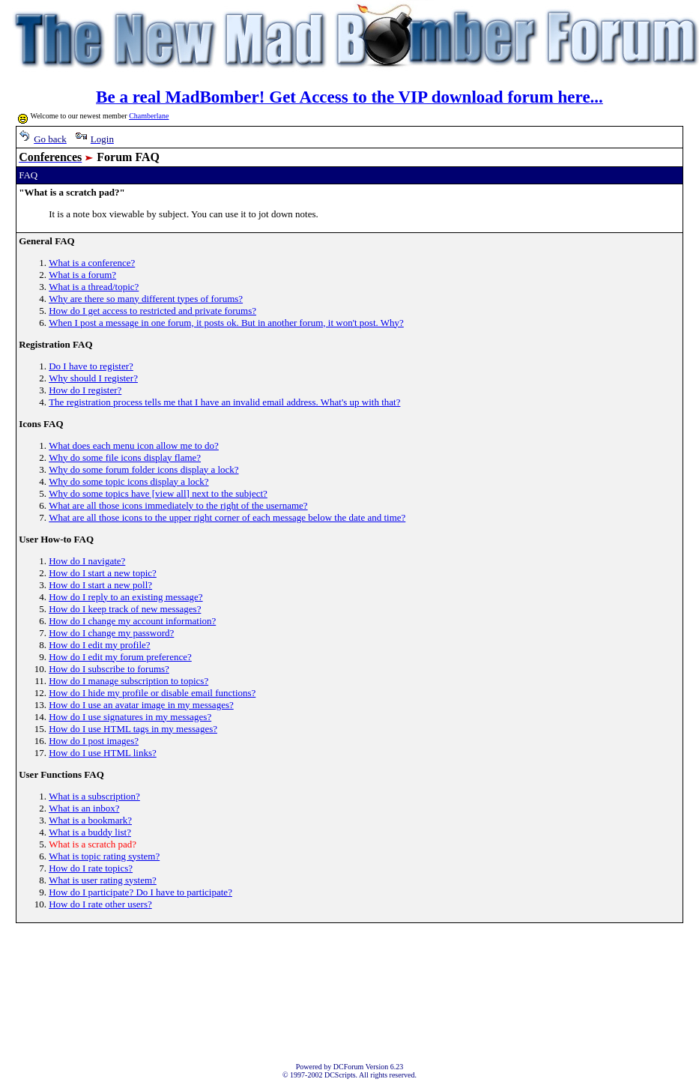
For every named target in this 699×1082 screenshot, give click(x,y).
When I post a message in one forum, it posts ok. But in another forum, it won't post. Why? (226, 322)
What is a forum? (82, 274)
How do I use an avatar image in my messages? (141, 704)
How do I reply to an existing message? (125, 596)
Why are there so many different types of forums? (146, 298)
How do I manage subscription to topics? (128, 680)
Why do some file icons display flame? (125, 457)
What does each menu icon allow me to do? (134, 445)
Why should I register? (93, 378)
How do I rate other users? (100, 904)
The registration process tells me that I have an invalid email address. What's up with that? (224, 402)
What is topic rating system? (104, 856)
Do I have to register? (91, 366)
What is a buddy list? (90, 832)
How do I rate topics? (91, 868)
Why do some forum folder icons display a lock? (143, 469)
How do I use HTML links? (103, 752)
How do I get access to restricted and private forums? (152, 310)
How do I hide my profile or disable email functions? (152, 692)
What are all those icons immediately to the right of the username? (178, 505)
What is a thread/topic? (94, 286)
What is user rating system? (103, 880)
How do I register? (85, 390)
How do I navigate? (87, 560)
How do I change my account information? (132, 620)
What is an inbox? (84, 808)
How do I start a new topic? (103, 572)
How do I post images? (94, 740)
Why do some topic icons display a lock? (128, 481)
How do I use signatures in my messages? (130, 716)
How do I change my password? (111, 632)
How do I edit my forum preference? (120, 656)
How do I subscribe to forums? (109, 668)
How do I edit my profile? (99, 644)
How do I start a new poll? (100, 584)
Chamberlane (149, 116)
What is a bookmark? (90, 820)
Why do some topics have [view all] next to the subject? (158, 493)
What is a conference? (92, 262)
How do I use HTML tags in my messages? (133, 728)
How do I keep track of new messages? (125, 608)
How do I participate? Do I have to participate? (140, 892)
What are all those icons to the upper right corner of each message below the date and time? (227, 517)
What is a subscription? (94, 796)
